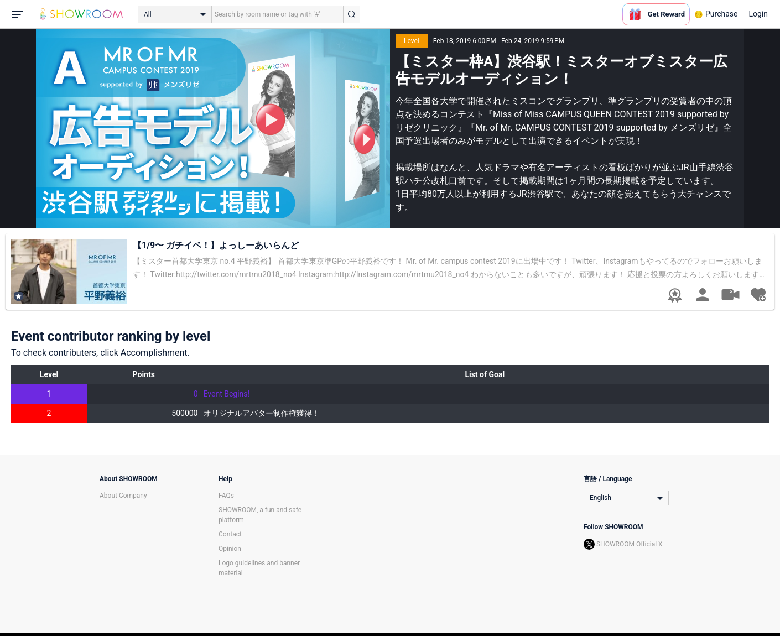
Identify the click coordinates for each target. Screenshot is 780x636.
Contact (230, 534)
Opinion (230, 548)
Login (758, 13)
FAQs (226, 495)
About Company (123, 495)
